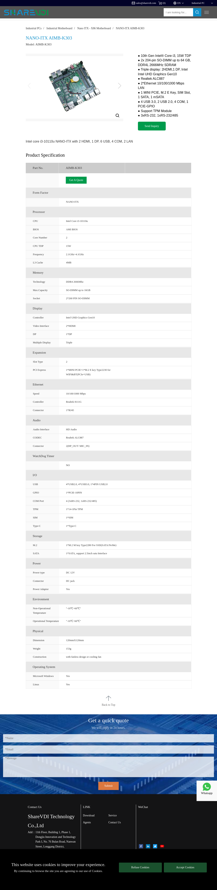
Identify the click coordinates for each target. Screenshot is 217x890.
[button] (119, 85)
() (162, 3)
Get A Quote (76, 180)
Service (112, 815)
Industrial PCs (33, 28)
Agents (87, 822)
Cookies (97, 871)
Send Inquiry (152, 126)
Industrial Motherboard (59, 28)
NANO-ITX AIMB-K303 (130, 28)
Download (89, 815)
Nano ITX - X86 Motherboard (94, 28)
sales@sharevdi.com (144, 3)
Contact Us (114, 822)
